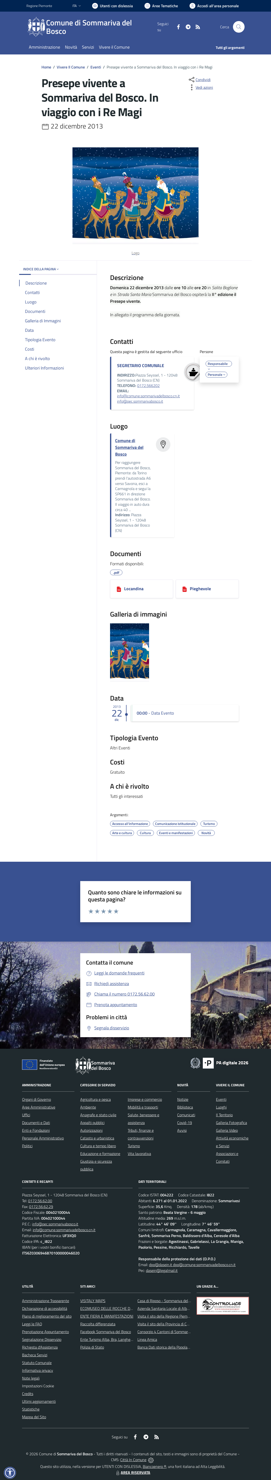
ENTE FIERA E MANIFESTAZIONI (106, 1316)
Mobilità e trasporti (143, 1107)
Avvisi (182, 1130)
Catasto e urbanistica (97, 1138)
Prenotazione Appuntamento (45, 1332)
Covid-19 (184, 1122)
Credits (27, 1394)
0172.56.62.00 (40, 1201)
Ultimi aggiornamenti (39, 1401)
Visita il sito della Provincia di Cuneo (166, 1324)
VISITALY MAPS (92, 1301)
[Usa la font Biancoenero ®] (112, 6)
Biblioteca (185, 1107)
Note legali (31, 1378)
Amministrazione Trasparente (45, 1301)
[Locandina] (119, 589)
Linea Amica (147, 1339)
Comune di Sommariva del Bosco (129, 447)
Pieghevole (200, 588)
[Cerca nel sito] (239, 27)
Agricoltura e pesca (95, 1099)
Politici (27, 1146)
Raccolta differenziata (97, 1324)
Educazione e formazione (100, 1153)
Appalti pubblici (92, 1122)
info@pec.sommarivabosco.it (140, 401)
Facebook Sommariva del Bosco (105, 1332)
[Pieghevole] (184, 589)
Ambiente (88, 1107)
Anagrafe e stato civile (98, 1115)
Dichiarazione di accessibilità (44, 1308)
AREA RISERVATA (132, 1472)
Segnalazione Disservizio (41, 1339)
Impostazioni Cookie (38, 1386)
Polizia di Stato (92, 1347)
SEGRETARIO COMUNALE (140, 365)
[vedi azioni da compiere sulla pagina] (200, 87)
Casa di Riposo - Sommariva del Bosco (168, 1301)
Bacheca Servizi (34, 1355)
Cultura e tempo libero (98, 1146)
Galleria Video (227, 1130)
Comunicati (186, 1115)
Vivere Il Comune (71, 67)
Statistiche (31, 1409)
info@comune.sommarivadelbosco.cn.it (148, 396)
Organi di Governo (36, 1099)
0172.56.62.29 (41, 1206)
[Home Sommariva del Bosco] (91, 27)
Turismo (134, 1146)
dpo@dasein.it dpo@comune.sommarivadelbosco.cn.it (192, 1265)
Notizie (182, 1099)
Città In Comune (133, 1460)
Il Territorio (224, 1115)
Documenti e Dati (36, 1122)
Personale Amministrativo (43, 1138)
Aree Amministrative (38, 1107)
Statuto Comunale (37, 1363)
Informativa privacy (37, 1370)
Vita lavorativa (139, 1153)
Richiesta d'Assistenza (40, 1347)
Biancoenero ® (154, 1466)
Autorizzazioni (91, 1130)
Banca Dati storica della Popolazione (166, 1347)
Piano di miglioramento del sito (47, 1316)
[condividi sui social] (199, 79)
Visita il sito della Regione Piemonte (166, 1316)
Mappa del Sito (34, 1417)
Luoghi (221, 1107)
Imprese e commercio (145, 1099)
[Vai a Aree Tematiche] (161, 6)
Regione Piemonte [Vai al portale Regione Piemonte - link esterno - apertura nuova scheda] (39, 5)
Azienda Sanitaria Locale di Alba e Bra (167, 1308)
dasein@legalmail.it (162, 1270)
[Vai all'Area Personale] (214, 6)
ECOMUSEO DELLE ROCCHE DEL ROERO (114, 1308)
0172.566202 (148, 385)
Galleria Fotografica (231, 1122)
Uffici (26, 1115)
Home (46, 67)
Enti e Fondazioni (36, 1130)
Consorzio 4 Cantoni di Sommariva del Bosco (173, 1332)
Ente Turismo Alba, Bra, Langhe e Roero (112, 1339)
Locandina (133, 588)
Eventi (95, 67)
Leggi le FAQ (32, 1324)
